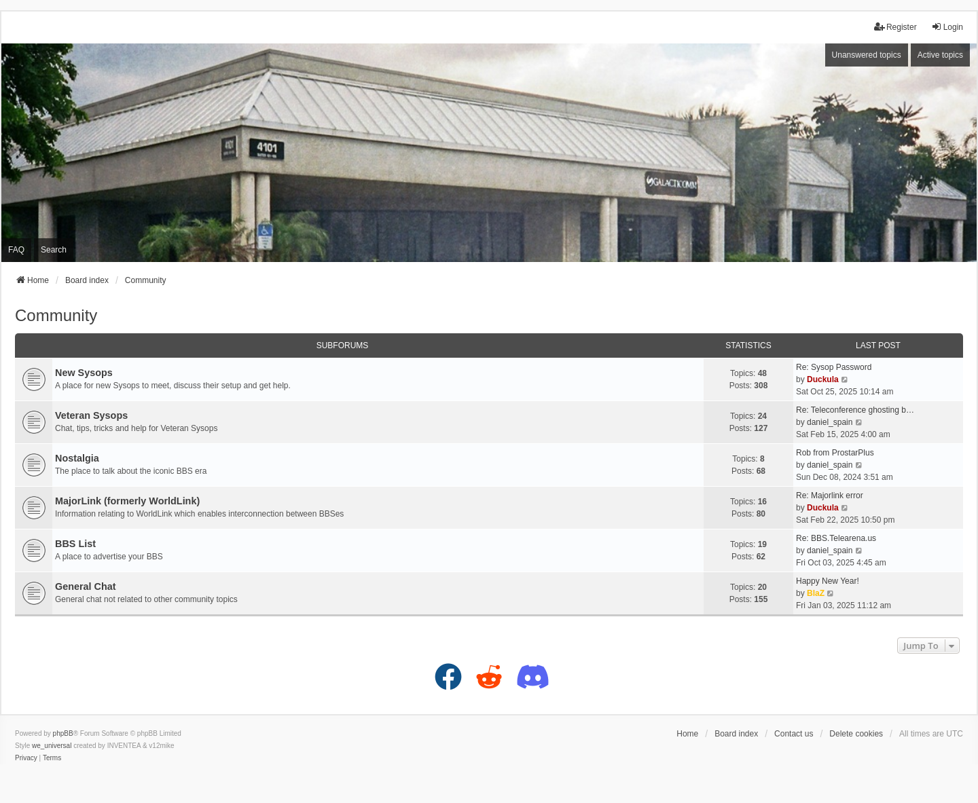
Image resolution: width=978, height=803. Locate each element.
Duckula (823, 379)
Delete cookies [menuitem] (856, 734)
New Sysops (84, 372)
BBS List (75, 543)
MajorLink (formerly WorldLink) (127, 501)
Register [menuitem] (895, 27)
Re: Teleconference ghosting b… (855, 410)
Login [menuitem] (947, 27)
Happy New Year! (827, 581)
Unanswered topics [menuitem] (866, 55)
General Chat (85, 586)
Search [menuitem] (54, 250)
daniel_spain (829, 422)
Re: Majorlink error (829, 495)
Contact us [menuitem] (793, 734)
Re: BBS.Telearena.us (836, 538)
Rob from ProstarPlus (835, 452)
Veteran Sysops (91, 415)
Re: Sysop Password (833, 367)
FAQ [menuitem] (16, 250)
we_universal (51, 745)
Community (56, 315)
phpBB (63, 733)
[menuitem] (26, 758)
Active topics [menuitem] (940, 55)
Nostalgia (77, 458)
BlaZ (816, 593)
